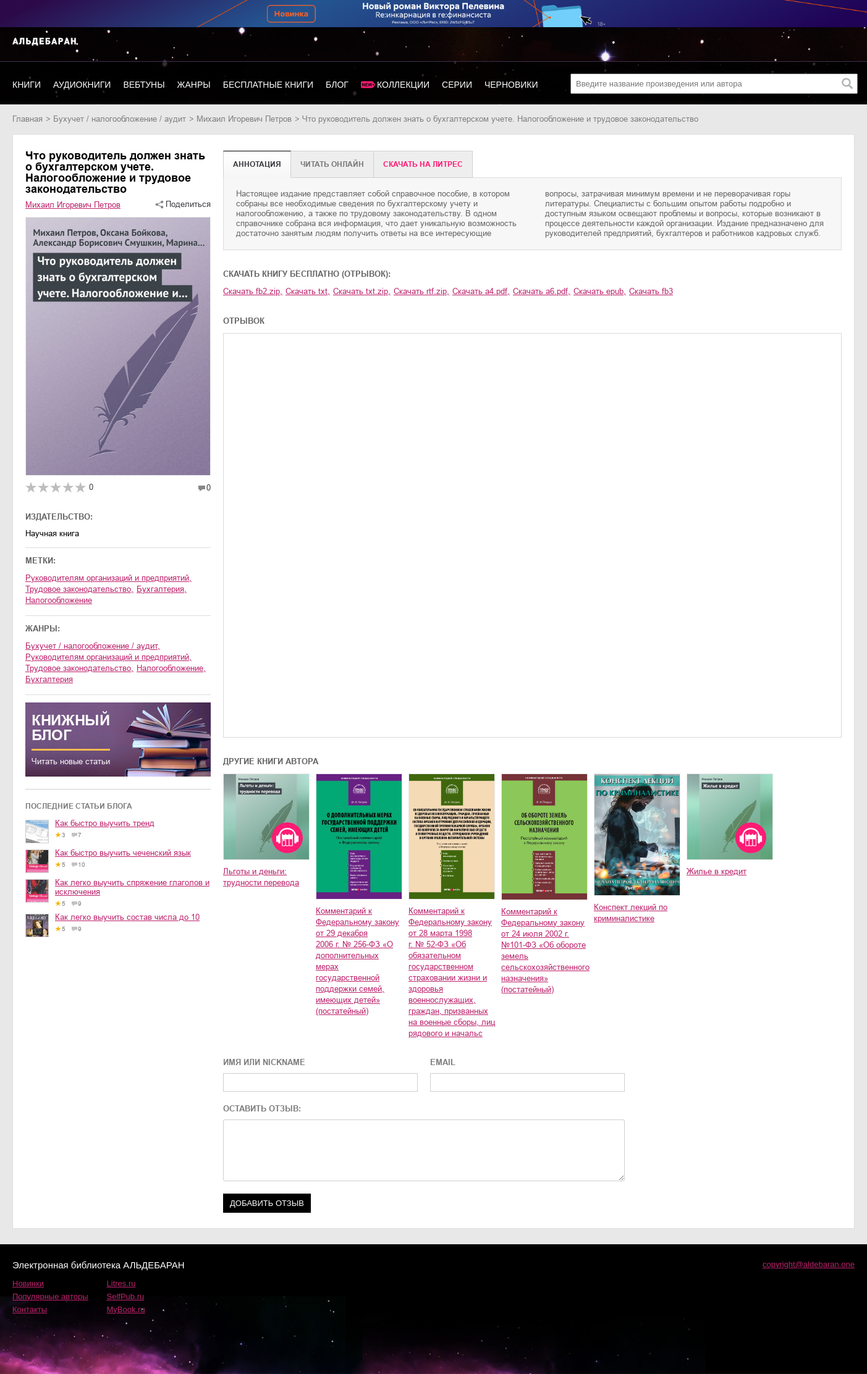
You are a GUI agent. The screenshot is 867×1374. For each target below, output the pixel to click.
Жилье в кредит (716, 871)
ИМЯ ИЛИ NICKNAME (264, 1062)
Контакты (29, 1309)
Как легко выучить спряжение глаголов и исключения (132, 887)
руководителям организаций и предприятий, (108, 578)
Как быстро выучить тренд (104, 823)
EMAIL (442, 1062)
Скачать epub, (599, 291)
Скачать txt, (307, 291)
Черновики (511, 85)
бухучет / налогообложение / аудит (119, 119)
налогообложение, (171, 668)
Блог (337, 85)
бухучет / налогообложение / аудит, (92, 646)
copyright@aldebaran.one (809, 1264)
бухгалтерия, (162, 589)
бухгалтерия (49, 679)
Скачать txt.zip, (362, 291)
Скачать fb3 (651, 291)
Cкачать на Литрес (423, 164)
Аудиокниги (82, 85)
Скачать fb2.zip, (252, 291)
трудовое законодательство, (79, 589)
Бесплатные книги (268, 85)
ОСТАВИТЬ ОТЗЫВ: (262, 1108)
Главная (27, 119)
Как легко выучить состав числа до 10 (127, 917)
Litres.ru (121, 1283)
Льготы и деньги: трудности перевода (261, 877)
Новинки (28, 1283)
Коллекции (403, 85)
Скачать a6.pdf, (541, 291)
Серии (457, 85)
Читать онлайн (332, 164)
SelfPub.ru (126, 1296)
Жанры (194, 85)
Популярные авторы (50, 1296)
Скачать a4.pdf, (481, 291)
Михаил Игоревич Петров (244, 119)
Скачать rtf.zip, (421, 291)
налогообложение (58, 600)
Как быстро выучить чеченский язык (123, 853)
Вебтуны (143, 85)
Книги (26, 85)
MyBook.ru (126, 1309)
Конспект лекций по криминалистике (630, 913)
